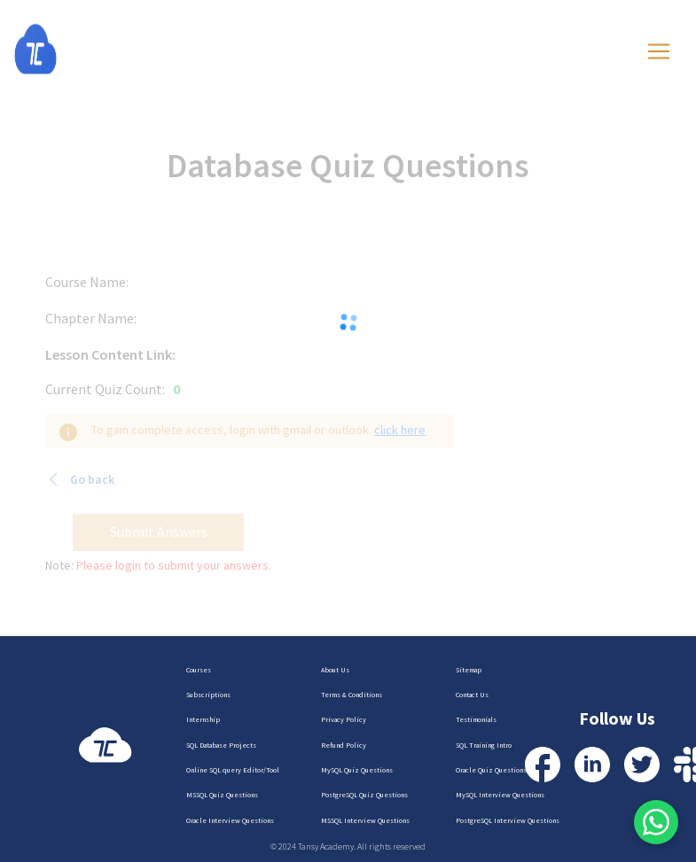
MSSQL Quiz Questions (222, 794)
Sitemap (468, 669)
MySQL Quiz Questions (357, 769)
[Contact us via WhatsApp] (656, 822)
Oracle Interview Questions (230, 820)
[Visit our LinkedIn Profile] (592, 764)
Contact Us (472, 694)
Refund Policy (343, 745)
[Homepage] (53, 49)
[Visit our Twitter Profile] (642, 764)
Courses (198, 669)
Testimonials (476, 719)
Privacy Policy (343, 719)
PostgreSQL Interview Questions (507, 820)
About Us (335, 669)
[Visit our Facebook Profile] (542, 764)
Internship (203, 719)
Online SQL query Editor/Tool (232, 769)
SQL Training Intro (484, 745)
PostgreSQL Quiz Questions (364, 794)
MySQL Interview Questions (500, 794)
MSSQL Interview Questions (365, 820)
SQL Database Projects (221, 745)
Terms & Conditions (351, 694)
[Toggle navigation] (659, 51)
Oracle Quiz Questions (491, 769)
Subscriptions (208, 694)
